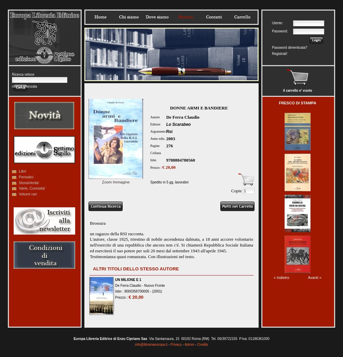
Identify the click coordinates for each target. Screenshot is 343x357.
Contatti (214, 17)
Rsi (169, 131)
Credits (202, 344)
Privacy (176, 344)
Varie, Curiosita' (32, 188)
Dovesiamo (157, 17)
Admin (189, 344)
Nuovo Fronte (154, 285)
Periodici (26, 177)
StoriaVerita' (29, 183)
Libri (22, 171)
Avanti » (314, 278)
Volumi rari (28, 194)
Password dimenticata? (289, 47)
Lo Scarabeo (178, 124)
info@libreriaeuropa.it (151, 344)
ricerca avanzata (24, 86)
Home (100, 17)
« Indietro (281, 278)
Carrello (242, 17)
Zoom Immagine (115, 180)
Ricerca (186, 17)
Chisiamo (129, 17)
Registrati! (279, 54)
